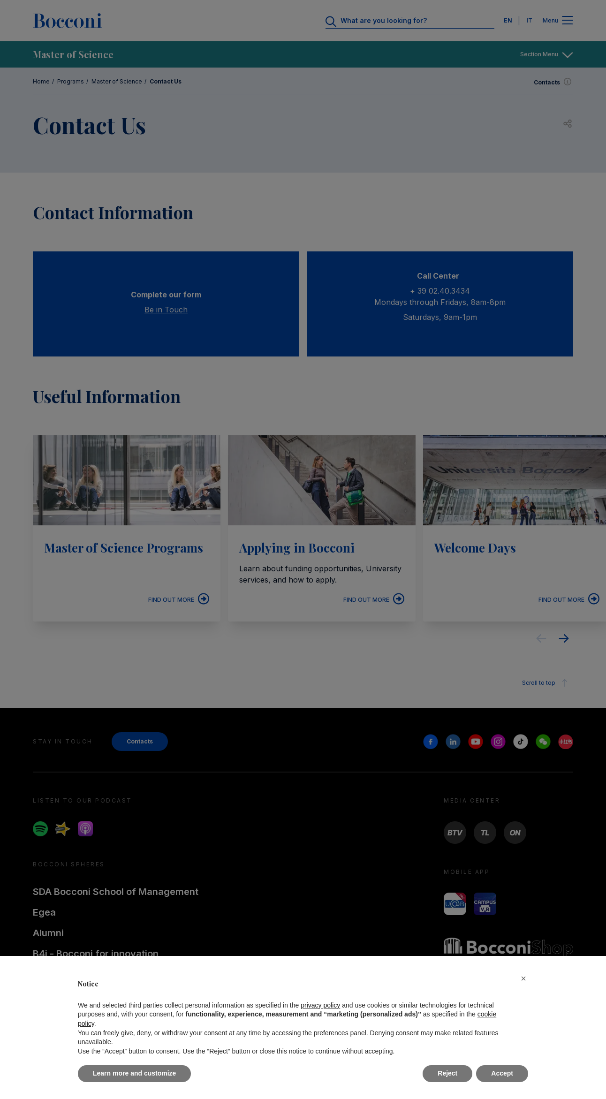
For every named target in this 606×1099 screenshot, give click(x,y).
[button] (523, 978)
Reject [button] (447, 1073)
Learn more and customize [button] (134, 1073)
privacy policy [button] (320, 1005)
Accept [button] (502, 1073)
